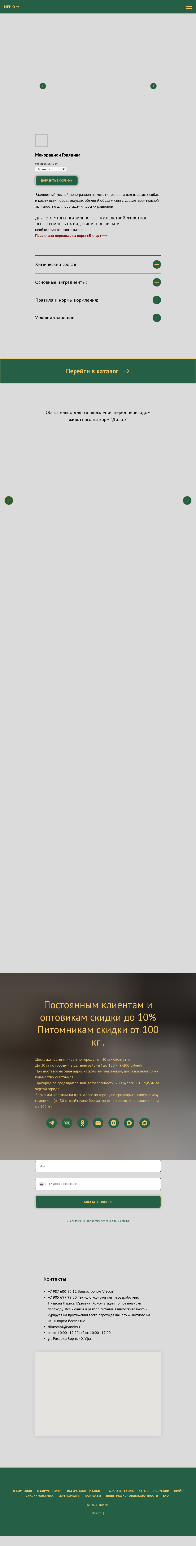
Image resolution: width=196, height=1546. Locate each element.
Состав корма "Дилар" (125, 476)
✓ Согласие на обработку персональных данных (98, 1101)
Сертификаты (69, 1376)
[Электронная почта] (98, 1003)
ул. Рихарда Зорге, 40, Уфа (69, 1218)
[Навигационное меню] (189, 7)
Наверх (98, 1393)
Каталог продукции (154, 1371)
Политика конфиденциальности (132, 1376)
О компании (22, 1371)
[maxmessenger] (129, 1003)
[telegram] (51, 1003)
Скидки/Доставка (39, 1376)
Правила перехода (120, 1371)
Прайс (178, 1371)
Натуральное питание (84, 1371)
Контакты (93, 1376)
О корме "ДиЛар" (49, 1371)
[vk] (67, 1003)
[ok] (82, 1003)
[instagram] (113, 1003)
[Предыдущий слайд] (42, 86)
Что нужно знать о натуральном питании (66, 479)
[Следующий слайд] (153, 86)
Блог (166, 1376)
